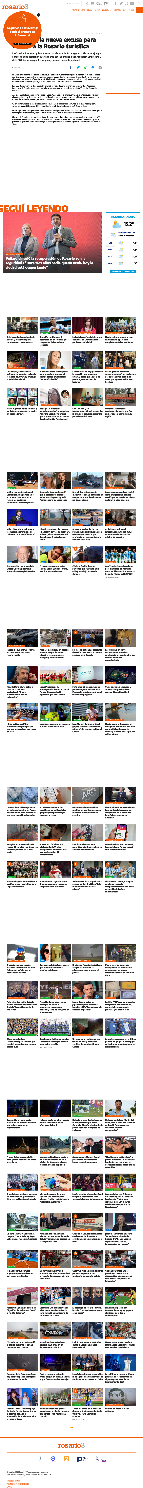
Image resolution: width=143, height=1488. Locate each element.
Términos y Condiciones (18, 1484)
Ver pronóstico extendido (123, 271)
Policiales (106, 10)
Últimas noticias (78, 10)
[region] (71, 23)
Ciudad (90, 10)
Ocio (124, 10)
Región (97, 10)
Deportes (117, 10)
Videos (131, 10)
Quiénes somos (13, 1481)
